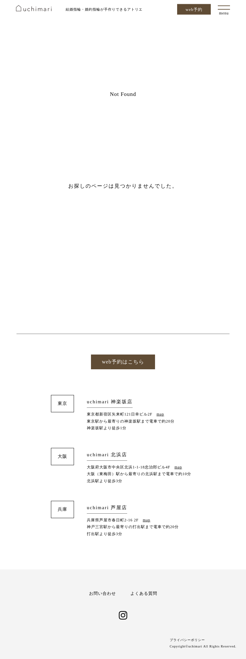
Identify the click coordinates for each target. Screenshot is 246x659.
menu (224, 13)
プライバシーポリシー (187, 640)
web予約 (193, 9)
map (160, 414)
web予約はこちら (123, 361)
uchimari (34, 8)
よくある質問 (143, 593)
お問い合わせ (102, 593)
